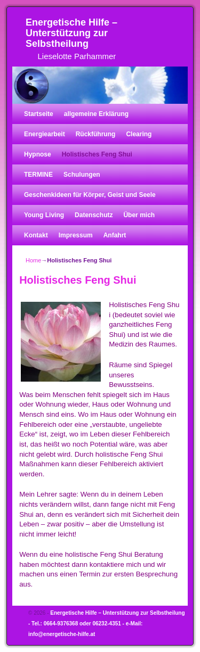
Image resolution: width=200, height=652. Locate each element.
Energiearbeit (44, 134)
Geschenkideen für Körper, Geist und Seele (90, 195)
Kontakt (36, 235)
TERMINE (38, 174)
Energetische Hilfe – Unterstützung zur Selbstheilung (71, 33)
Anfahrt (114, 235)
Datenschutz (94, 215)
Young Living (44, 215)
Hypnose (37, 154)
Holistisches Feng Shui (97, 154)
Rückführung (96, 134)
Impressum (76, 235)
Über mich (139, 215)
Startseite (38, 114)
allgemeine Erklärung (96, 114)
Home (33, 260)
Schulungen (81, 174)
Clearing (138, 134)
